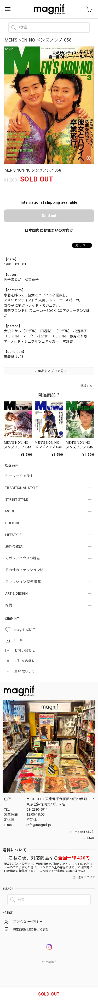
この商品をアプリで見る (49, 371)
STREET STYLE (16, 499)
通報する (86, 386)
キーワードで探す (19, 476)
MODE (10, 511)
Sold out (49, 216)
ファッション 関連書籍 (23, 582)
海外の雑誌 (14, 546)
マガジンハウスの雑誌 (22, 558)
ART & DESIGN (16, 593)
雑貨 (8, 605)
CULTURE (12, 523)
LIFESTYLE (13, 535)
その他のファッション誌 (24, 570)
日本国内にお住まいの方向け (49, 230)
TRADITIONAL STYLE (21, 488)
